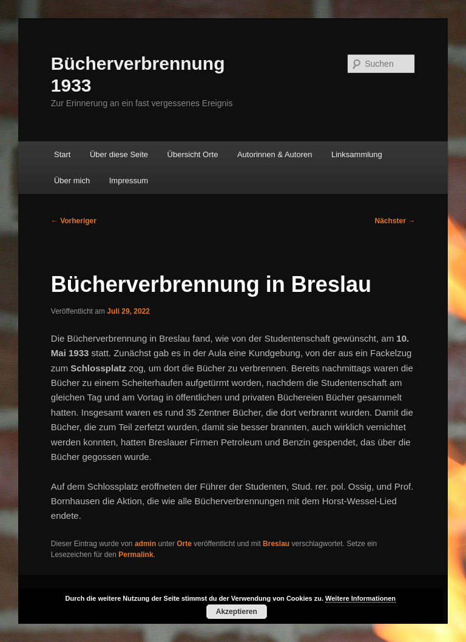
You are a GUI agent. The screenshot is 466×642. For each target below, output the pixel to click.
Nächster (395, 221)
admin (145, 543)
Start (62, 154)
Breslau (276, 543)
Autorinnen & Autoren (274, 154)
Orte (184, 543)
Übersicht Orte (192, 154)
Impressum (128, 180)
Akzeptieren (236, 611)
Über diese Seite (119, 154)
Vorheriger (73, 221)
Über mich (72, 180)
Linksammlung (356, 154)
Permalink (135, 554)
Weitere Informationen (360, 598)
